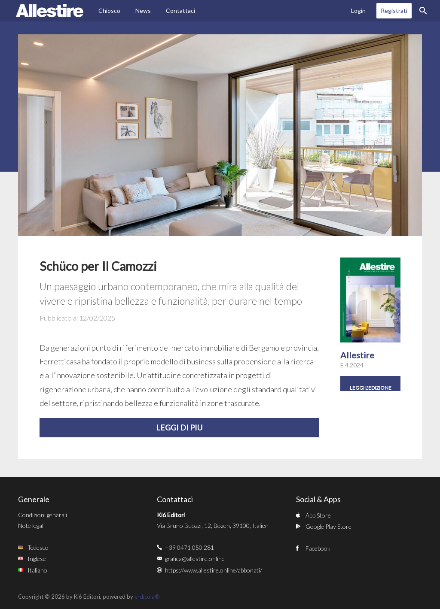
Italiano (37, 570)
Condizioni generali (42, 514)
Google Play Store (328, 526)
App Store (318, 515)
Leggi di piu (179, 427)
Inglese (37, 558)
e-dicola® (147, 596)
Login (358, 10)
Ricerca (423, 10)
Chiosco (109, 10)
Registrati (394, 10)
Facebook (318, 548)
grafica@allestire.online (195, 558)
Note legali (31, 525)
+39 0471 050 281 (189, 547)
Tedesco (38, 547)
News (143, 10)
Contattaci (180, 10)
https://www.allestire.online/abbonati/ (213, 570)
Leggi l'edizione (370, 388)
